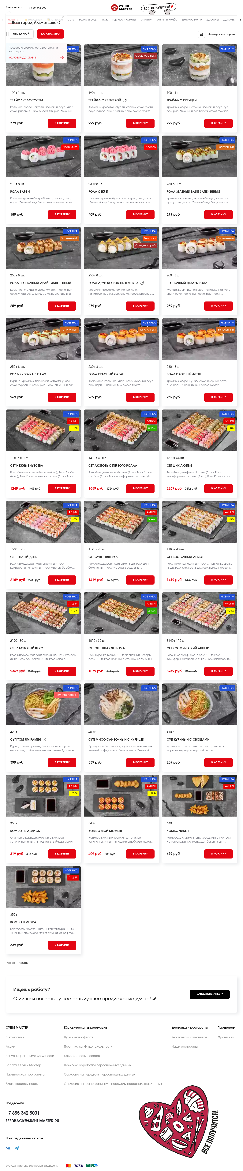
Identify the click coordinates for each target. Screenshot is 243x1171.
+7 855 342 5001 (37, 7)
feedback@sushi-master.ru (32, 1121)
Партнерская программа (25, 1074)
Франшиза (226, 1037)
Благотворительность (22, 1083)
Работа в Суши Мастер (23, 1065)
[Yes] (50, 34)
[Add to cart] (62, 123)
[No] (21, 34)
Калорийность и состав (82, 1055)
